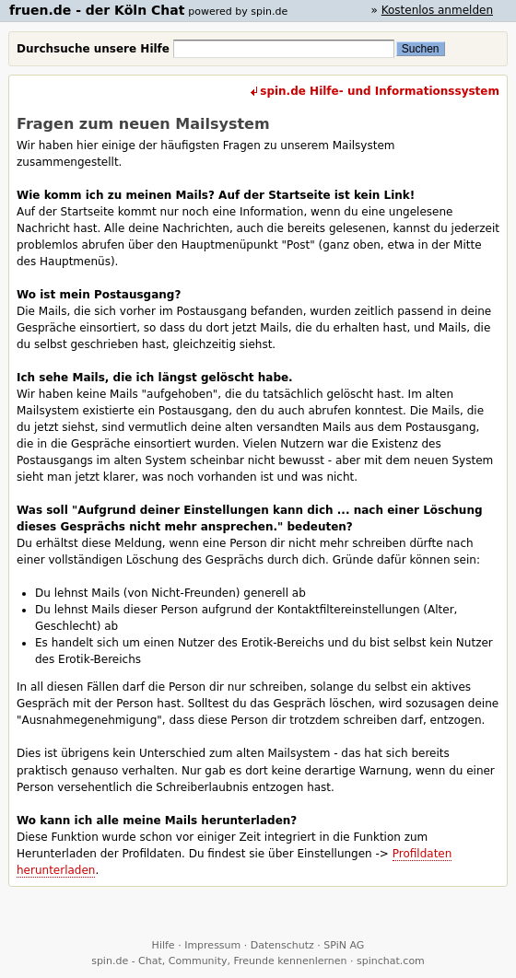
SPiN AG (343, 945)
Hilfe (163, 945)
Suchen (421, 48)
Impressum (212, 945)
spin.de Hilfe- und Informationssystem (379, 91)
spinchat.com (391, 961)
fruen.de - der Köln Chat (96, 10)
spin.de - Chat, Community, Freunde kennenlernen (218, 961)
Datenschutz (282, 945)
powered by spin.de (237, 11)
